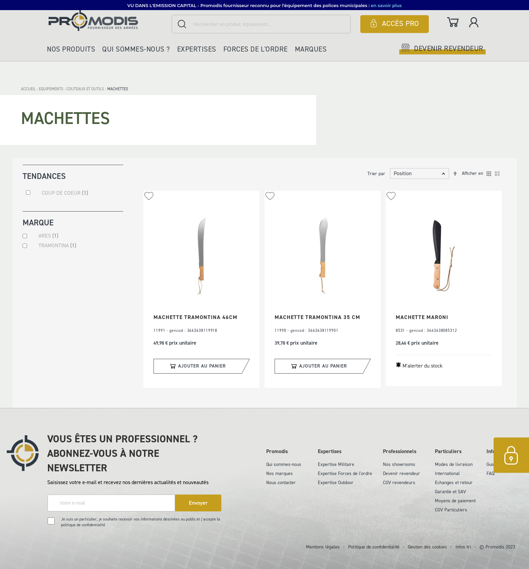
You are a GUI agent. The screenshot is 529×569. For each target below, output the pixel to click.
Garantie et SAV (450, 491)
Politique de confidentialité (373, 547)
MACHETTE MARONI (422, 317)
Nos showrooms (399, 464)
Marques (311, 49)
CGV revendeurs (399, 482)
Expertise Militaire (336, 464)
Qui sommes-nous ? (136, 49)
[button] (149, 195)
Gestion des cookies (427, 547)
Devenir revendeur (401, 473)
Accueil (29, 89)
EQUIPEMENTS (51, 89)
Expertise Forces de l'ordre (345, 473)
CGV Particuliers (451, 510)
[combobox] (261, 24)
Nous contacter (281, 482)
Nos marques (279, 473)
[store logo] (108, 20)
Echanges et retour (454, 482)
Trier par (376, 173)
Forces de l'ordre (255, 49)
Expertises (196, 49)
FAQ (490, 473)
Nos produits (71, 49)
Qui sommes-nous (283, 464)
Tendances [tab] (44, 176)
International (447, 473)
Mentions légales (323, 547)
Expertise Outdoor (336, 482)
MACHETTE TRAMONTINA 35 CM (317, 317)
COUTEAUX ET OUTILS (85, 89)
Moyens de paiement (455, 501)
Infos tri (463, 547)
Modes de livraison (454, 464)
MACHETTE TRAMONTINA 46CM (196, 317)
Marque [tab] (38, 224)
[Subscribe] (198, 503)
